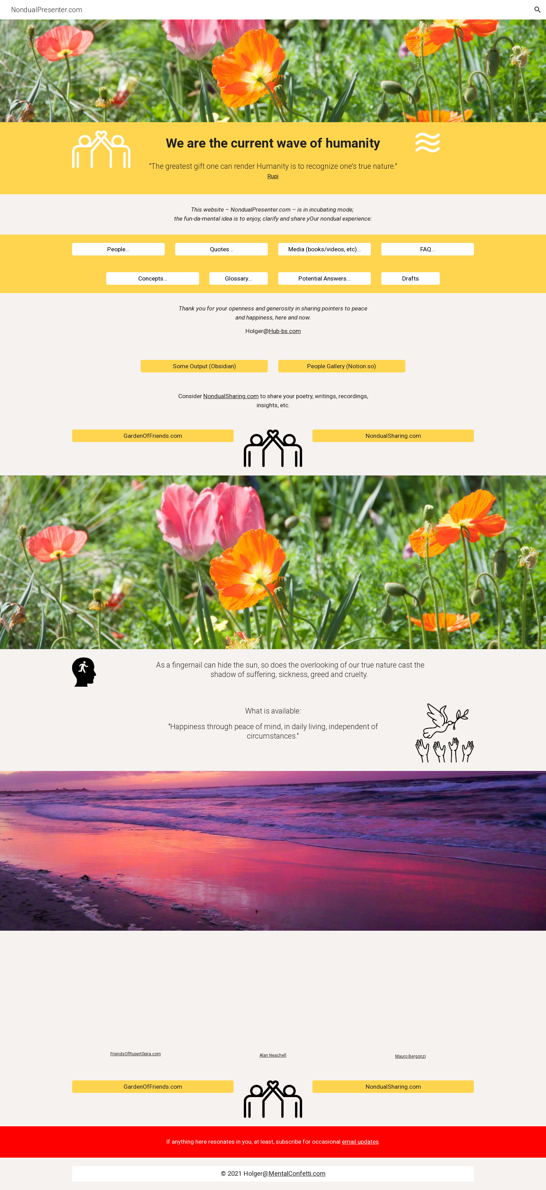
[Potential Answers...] (324, 278)
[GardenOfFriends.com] (152, 436)
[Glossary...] (238, 278)
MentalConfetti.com (297, 1173)
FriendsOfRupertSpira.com (135, 1053)
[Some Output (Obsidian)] (204, 366)
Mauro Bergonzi (410, 1056)
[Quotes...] (221, 249)
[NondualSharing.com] (393, 436)
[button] (537, 9)
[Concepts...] (152, 278)
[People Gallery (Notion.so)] (342, 366)
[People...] (118, 249)
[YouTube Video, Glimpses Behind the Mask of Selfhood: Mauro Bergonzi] (410, 994)
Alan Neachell (272, 1055)
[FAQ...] (428, 249)
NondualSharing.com (231, 396)
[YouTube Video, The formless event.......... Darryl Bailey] (272, 993)
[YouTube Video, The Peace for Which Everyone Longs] (135, 993)
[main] (273, 143)
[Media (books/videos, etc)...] (324, 249)
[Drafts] (410, 278)
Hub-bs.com (285, 331)
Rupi (273, 176)
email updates (360, 1141)
